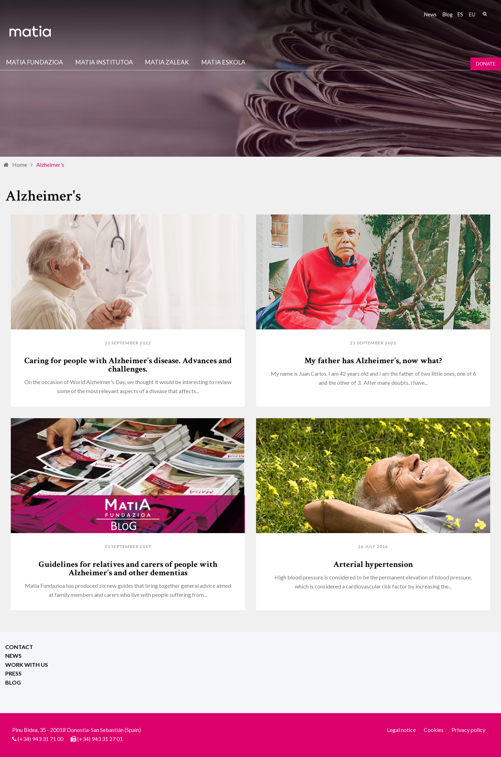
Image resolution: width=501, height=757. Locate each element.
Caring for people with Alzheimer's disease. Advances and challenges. (128, 364)
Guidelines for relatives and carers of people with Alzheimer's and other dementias (128, 568)
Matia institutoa (104, 62)
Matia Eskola (223, 62)
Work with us (26, 664)
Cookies (434, 729)
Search (485, 14)
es (460, 14)
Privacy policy (468, 729)
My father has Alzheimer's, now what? (373, 360)
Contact (19, 646)
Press (13, 673)
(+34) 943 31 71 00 (40, 738)
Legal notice (401, 729)
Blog (448, 14)
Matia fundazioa (34, 62)
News (430, 14)
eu (472, 14)
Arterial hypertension (373, 564)
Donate (485, 64)
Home (19, 164)
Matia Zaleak (167, 62)
